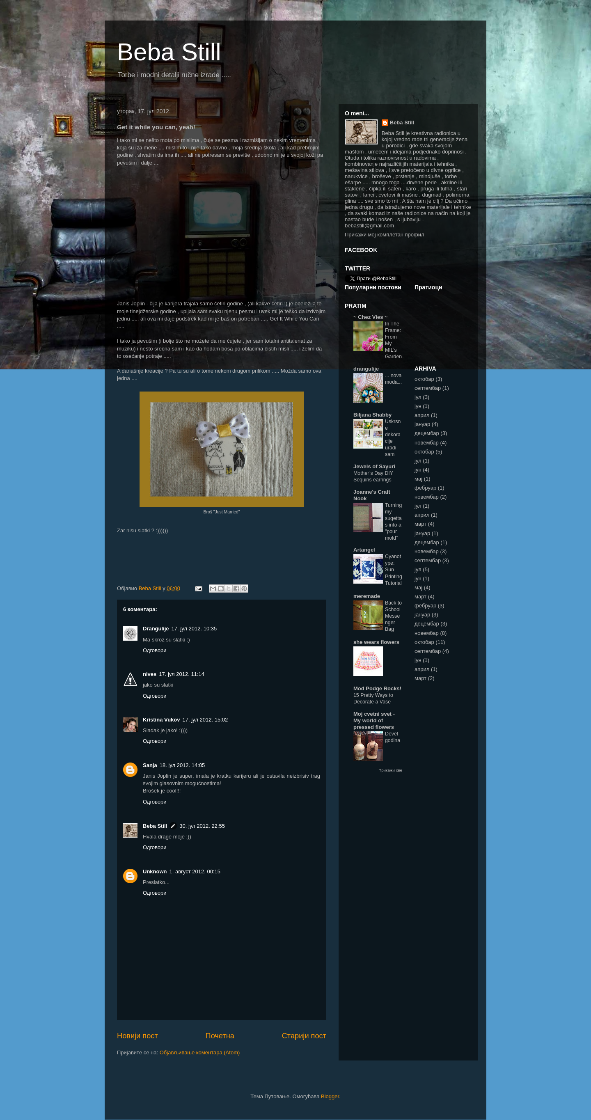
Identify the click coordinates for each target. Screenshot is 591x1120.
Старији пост (304, 1036)
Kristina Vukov (161, 720)
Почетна (220, 1036)
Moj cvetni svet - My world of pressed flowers (374, 720)
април (422, 415)
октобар (424, 379)
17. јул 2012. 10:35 (194, 628)
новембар (427, 443)
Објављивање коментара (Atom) (200, 1052)
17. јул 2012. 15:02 (205, 720)
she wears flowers (376, 642)
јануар (422, 424)
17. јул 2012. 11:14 (181, 674)
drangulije (366, 369)
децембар (427, 433)
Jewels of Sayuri (374, 466)
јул (418, 397)
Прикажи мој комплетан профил (384, 234)
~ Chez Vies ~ (370, 317)
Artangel (364, 550)
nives (149, 674)
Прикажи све (390, 770)
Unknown (155, 871)
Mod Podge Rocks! (377, 688)
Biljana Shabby (372, 415)
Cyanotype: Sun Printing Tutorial (393, 570)
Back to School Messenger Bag (393, 616)
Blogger (330, 1096)
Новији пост (137, 1036)
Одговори (155, 650)
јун (418, 406)
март (420, 524)
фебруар (425, 488)
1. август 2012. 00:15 (195, 871)
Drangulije (156, 628)
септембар (428, 388)
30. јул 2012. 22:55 (202, 826)
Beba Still (169, 52)
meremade (366, 596)
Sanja (150, 765)
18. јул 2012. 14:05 (182, 765)
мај (418, 479)
